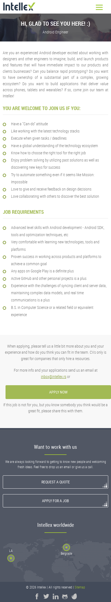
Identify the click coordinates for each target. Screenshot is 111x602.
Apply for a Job (55, 500)
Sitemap (80, 587)
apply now (58, 392)
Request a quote (55, 481)
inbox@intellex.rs (53, 376)
